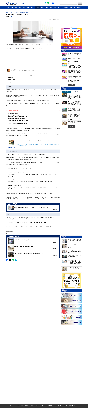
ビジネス (66, 7)
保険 (28, 7)
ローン (32, 7)
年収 (12, 7)
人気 (8, 7)
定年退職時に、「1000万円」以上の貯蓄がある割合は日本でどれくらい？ (74, 122)
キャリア (55, 7)
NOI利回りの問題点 (11, 80)
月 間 (76, 91)
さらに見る (72, 84)
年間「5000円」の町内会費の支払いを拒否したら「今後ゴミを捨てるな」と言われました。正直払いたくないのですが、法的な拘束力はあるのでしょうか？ (74, 117)
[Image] (15, 3)
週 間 (66, 91)
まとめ (9, 82)
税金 (20, 7)
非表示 (34, 75)
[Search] (68, 3)
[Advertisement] (33, 58)
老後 (47, 7)
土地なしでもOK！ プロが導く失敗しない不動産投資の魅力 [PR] (18, 12)
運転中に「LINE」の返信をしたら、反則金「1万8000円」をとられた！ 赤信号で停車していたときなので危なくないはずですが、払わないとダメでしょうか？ (74, 103)
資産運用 (37, 7)
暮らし (42, 7)
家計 (51, 7)
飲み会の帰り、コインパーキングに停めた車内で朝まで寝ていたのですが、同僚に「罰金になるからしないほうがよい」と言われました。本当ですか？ (74, 96)
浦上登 (11, 16)
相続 (16, 7)
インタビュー (72, 7)
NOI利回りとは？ (11, 77)
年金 (24, 7)
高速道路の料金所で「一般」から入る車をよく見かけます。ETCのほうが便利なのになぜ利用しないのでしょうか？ (74, 110)
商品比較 (79, 7)
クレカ (61, 7)
